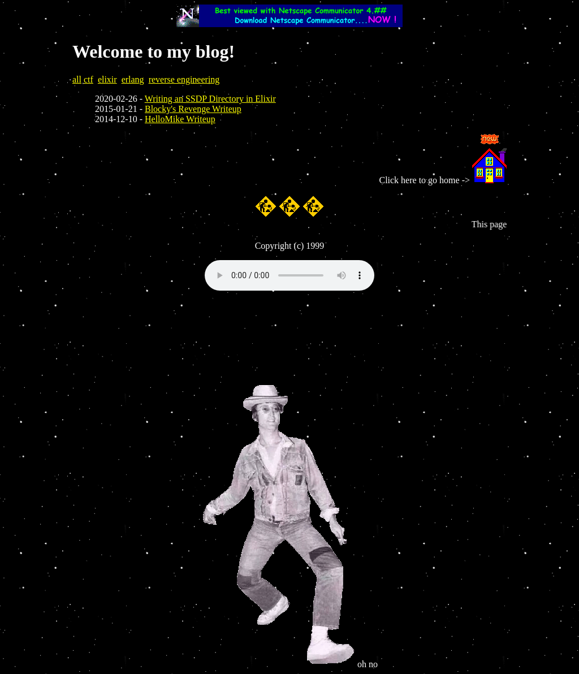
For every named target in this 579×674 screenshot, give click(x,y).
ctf (88, 79)
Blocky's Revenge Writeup (193, 109)
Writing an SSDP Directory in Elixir (210, 98)
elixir (107, 79)
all (76, 79)
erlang (133, 79)
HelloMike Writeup (180, 119)
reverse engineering (184, 79)
